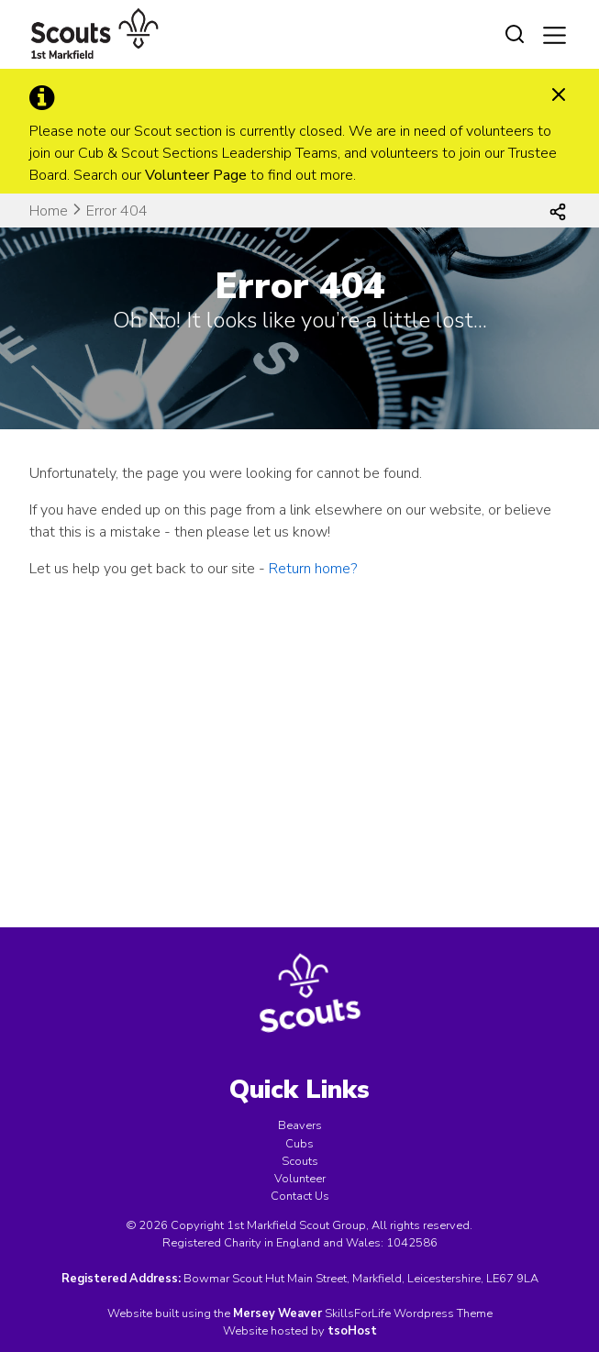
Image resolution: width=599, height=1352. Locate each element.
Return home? (313, 569)
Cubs (299, 1144)
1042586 (412, 1243)
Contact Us (300, 1196)
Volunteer (300, 1178)
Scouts (300, 1161)
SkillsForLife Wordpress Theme (409, 1313)
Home (48, 211)
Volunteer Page (196, 175)
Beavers (300, 1125)
